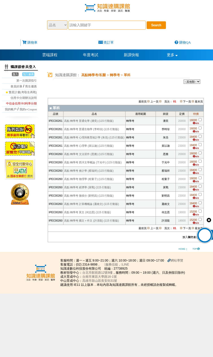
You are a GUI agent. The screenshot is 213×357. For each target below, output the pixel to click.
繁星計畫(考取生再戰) (23, 92)
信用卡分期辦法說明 (24, 98)
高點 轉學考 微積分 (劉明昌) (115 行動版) (89, 195)
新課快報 (131, 55)
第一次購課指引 (26, 80)
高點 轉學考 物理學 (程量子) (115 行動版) (89, 179)
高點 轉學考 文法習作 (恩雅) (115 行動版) (89, 154)
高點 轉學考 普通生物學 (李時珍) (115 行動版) (91, 129)
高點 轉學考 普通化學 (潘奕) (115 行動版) (89, 120)
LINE (126, 264)
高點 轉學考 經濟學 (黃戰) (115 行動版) (87, 187)
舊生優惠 (31, 86)
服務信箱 (112, 264)
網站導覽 (178, 260)
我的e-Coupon (28, 109)
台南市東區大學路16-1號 (100, 276)
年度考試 (90, 55)
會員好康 (16, 86)
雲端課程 (49, 55)
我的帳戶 (11, 109)
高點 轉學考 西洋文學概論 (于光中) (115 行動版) (93, 162)
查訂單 (109, 42)
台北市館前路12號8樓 (98, 272)
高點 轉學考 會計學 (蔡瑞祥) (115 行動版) (89, 170)
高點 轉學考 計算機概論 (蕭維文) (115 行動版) (91, 204)
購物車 (32, 42)
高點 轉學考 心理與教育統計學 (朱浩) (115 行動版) (94, 137)
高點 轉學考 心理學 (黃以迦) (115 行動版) (89, 145)
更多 (172, 55)
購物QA (185, 42)
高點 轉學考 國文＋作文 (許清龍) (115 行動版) (91, 220)
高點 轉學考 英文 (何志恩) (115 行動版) (87, 212)
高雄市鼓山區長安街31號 (100, 280)
